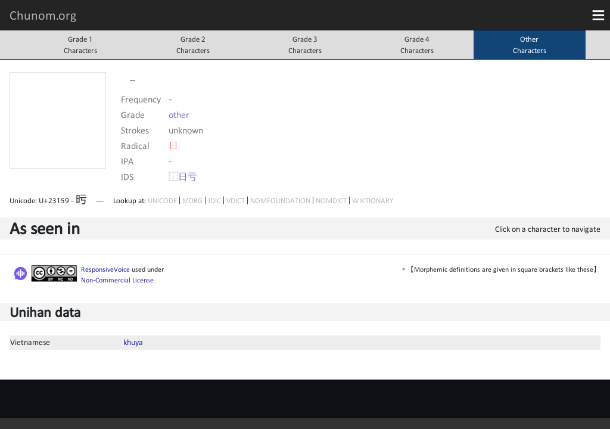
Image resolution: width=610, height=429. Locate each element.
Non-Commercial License (117, 280)
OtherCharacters (529, 44)
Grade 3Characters (305, 44)
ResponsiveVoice (105, 269)
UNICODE (162, 200)
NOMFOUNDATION (280, 200)
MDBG (192, 200)
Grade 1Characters (80, 44)
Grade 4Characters (417, 44)
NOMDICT (331, 200)
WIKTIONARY (372, 200)
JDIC (214, 200)
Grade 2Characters (193, 44)
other (179, 114)
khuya (133, 342)
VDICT (235, 200)
